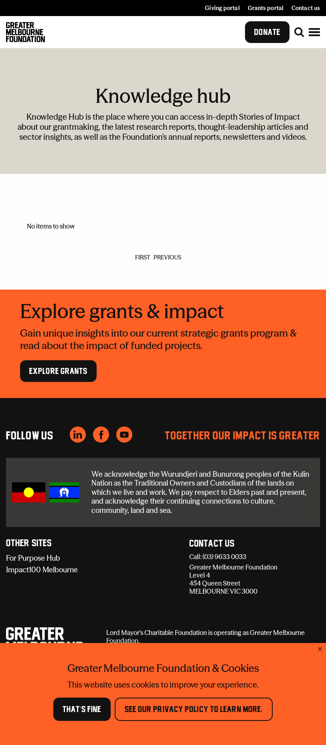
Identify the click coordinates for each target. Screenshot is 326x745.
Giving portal (222, 8)
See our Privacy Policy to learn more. (194, 709)
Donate (267, 32)
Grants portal (265, 8)
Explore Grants (58, 370)
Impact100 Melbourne (42, 569)
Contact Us (212, 543)
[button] (314, 32)
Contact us (306, 8)
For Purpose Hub (33, 558)
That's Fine (82, 709)
